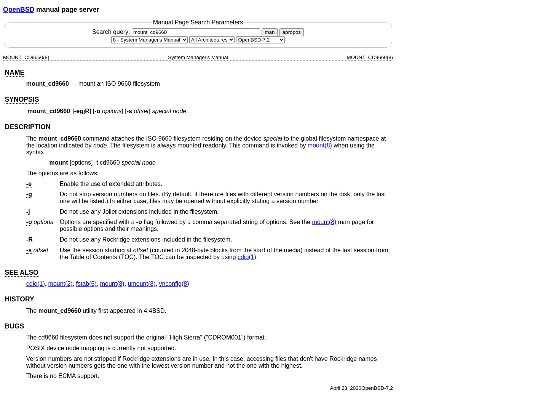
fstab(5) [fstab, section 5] (86, 283)
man (270, 32)
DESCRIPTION (27, 127)
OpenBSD (18, 9)
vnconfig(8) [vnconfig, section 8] (174, 283)
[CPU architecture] (212, 39)
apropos (292, 32)
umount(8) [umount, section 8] (142, 283)
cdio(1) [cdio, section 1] (247, 257)
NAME (14, 72)
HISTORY (19, 299)
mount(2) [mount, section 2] (60, 283)
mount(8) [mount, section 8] (320, 145)
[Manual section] (149, 39)
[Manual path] (260, 39)
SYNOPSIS (22, 99)
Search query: (177, 32)
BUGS (14, 326)
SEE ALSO (21, 272)
